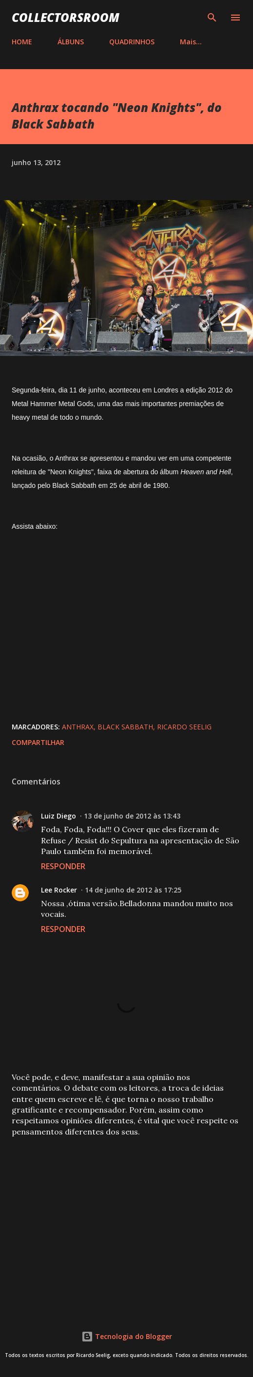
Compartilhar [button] (38, 742)
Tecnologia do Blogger (126, 1336)
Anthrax (78, 726)
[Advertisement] (126, 1221)
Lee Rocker (59, 889)
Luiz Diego (58, 815)
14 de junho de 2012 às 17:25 (133, 889)
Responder (63, 866)
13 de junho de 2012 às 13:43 (132, 815)
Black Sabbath (125, 726)
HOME (22, 41)
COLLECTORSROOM (65, 17)
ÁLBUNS (71, 41)
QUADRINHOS (132, 41)
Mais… (191, 41)
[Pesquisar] (212, 17)
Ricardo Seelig (184, 726)
